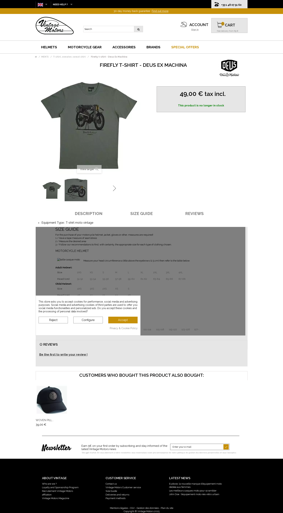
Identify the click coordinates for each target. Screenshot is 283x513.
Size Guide (111, 491)
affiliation (47, 494)
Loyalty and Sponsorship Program (60, 487)
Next (114, 188)
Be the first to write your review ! (63, 354)
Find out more (160, 11)
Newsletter (56, 448)
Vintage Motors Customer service (123, 487)
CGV (132, 508)
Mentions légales (119, 508)
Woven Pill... (45, 420)
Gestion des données (148, 508)
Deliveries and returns (117, 494)
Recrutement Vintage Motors (57, 491)
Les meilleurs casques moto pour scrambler (193, 490)
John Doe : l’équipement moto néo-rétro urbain (194, 494)
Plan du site (167, 508)
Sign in (195, 29)
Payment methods (115, 498)
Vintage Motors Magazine (55, 498)
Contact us (111, 483)
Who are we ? (49, 483)
